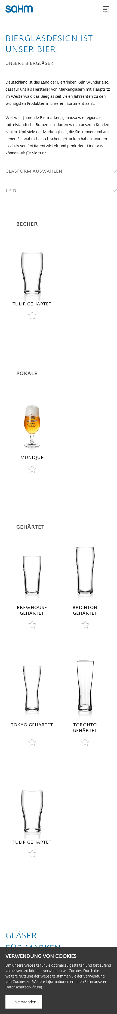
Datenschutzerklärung (23, 987)
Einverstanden (23, 1001)
